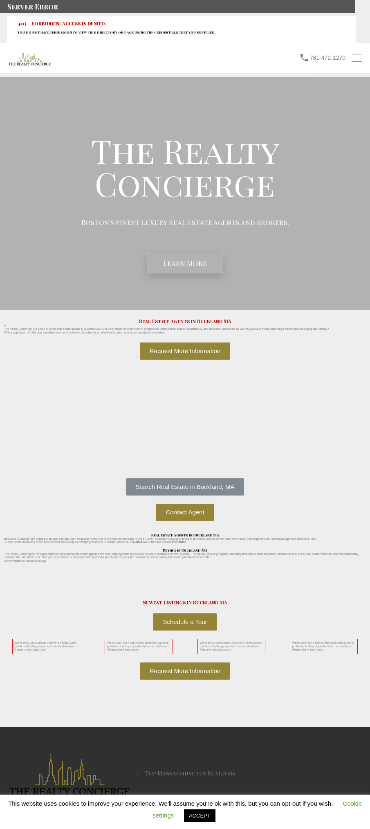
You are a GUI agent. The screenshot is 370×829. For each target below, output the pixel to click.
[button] (185, 487)
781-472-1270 (327, 57)
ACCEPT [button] (200, 816)
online (182, 542)
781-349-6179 (138, 542)
